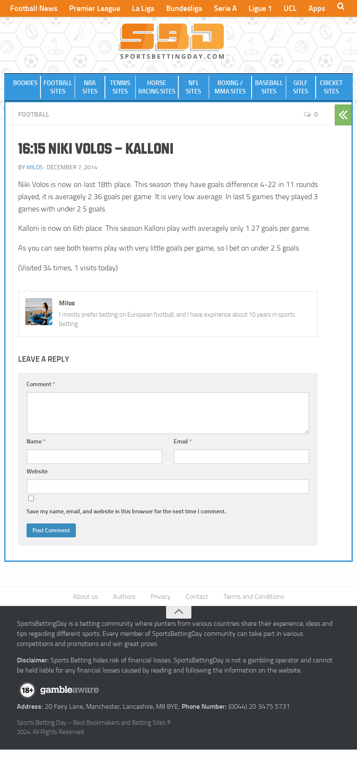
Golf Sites (300, 91)
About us (85, 605)
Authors (124, 605)
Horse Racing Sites (157, 91)
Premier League (94, 8)
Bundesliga (184, 8)
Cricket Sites (331, 91)
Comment (41, 392)
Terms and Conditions (253, 605)
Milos (35, 175)
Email (183, 450)
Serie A (225, 8)
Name (36, 450)
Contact (197, 605)
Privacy (160, 605)
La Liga (143, 8)
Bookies (25, 87)
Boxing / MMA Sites (230, 91)
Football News (33, 8)
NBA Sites (90, 91)
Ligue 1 (259, 8)
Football (33, 123)
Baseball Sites (268, 91)
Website (37, 479)
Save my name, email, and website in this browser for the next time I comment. (126, 519)
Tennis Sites (120, 91)
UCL (289, 8)
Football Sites (57, 91)
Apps (316, 8)
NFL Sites (193, 91)
